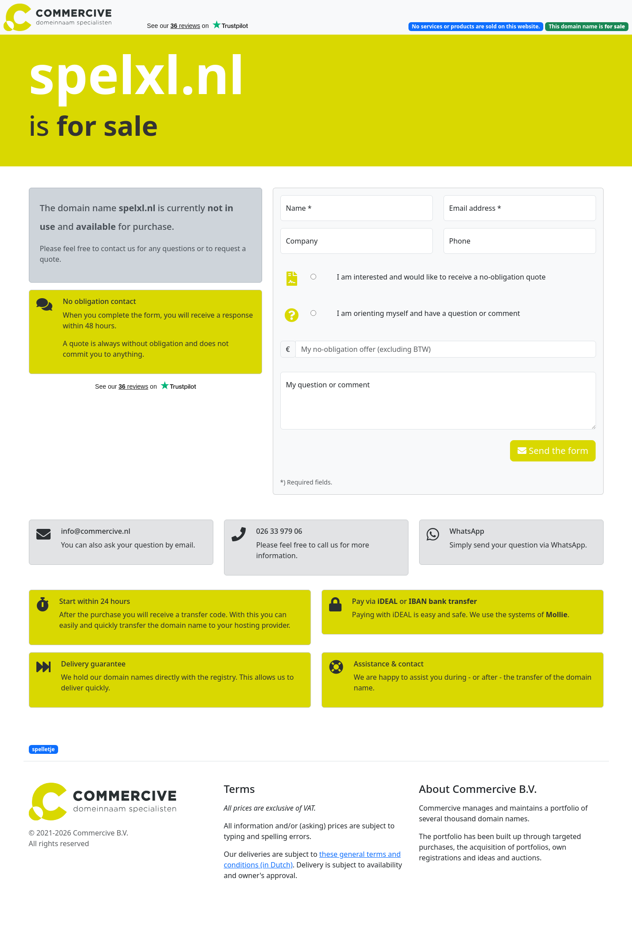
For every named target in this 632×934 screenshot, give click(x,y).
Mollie (557, 614)
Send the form (553, 451)
